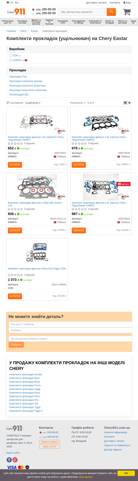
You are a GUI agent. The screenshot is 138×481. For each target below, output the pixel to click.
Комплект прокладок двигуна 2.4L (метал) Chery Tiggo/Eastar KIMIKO (99, 205)
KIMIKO (20, 59)
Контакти (115, 2)
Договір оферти (113, 453)
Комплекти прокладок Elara (24, 385)
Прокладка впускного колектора (27, 85)
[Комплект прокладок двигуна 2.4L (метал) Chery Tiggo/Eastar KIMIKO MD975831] (101, 188)
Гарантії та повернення (117, 449)
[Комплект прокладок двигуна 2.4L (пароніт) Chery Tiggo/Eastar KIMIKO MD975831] (37, 121)
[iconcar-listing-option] (129, 102)
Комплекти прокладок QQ (23, 407)
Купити (15, 165)
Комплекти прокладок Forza (25, 389)
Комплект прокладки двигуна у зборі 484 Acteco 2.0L (35, 205)
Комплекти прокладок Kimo (24, 400)
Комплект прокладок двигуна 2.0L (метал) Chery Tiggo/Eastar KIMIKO (99, 138)
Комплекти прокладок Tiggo (24, 411)
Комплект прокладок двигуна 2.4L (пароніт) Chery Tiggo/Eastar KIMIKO (36, 138)
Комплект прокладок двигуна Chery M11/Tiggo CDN (34, 273)
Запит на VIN (49, 450)
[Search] (111, 12)
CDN (17, 55)
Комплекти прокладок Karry (24, 396)
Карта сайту (13, 456)
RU (16, 2)
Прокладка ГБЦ (18, 76)
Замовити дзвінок (49, 445)
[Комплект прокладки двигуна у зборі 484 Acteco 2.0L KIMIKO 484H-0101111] (37, 188)
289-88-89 (44, 9)
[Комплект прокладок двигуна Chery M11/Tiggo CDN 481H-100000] (37, 255)
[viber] (9, 463)
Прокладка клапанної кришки (25, 80)
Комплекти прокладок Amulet (25, 378)
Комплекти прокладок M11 (24, 403)
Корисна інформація (115, 436)
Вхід (127, 2)
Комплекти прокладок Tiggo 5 (26, 414)
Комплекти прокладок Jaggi (24, 392)
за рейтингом (32, 103)
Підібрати (16, 348)
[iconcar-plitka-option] (125, 102)
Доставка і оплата (96, 2)
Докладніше (86, 476)
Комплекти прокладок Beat (24, 382)
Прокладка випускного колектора (28, 89)
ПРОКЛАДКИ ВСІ (19, 94)
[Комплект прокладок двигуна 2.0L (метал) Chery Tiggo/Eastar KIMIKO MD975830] (101, 121)
